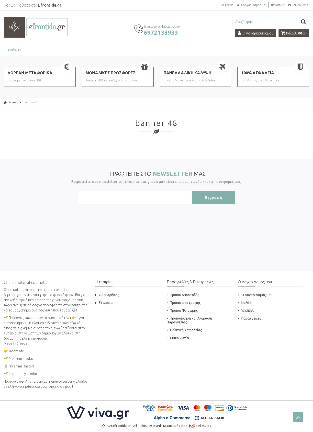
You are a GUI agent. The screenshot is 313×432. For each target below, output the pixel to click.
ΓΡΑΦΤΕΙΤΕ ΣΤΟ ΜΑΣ (158, 173)
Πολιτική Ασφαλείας (184, 330)
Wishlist (278, 5)
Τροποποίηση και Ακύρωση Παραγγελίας (189, 320)
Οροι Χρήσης (107, 295)
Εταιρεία (104, 303)
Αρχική (227, 5)
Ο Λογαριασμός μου (252, 5)
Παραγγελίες (249, 318)
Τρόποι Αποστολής (183, 295)
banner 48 (30, 102)
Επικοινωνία (298, 5)
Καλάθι (245, 303)
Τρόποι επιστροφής (184, 303)
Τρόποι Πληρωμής (182, 310)
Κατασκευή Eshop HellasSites (187, 425)
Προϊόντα (14, 50)
